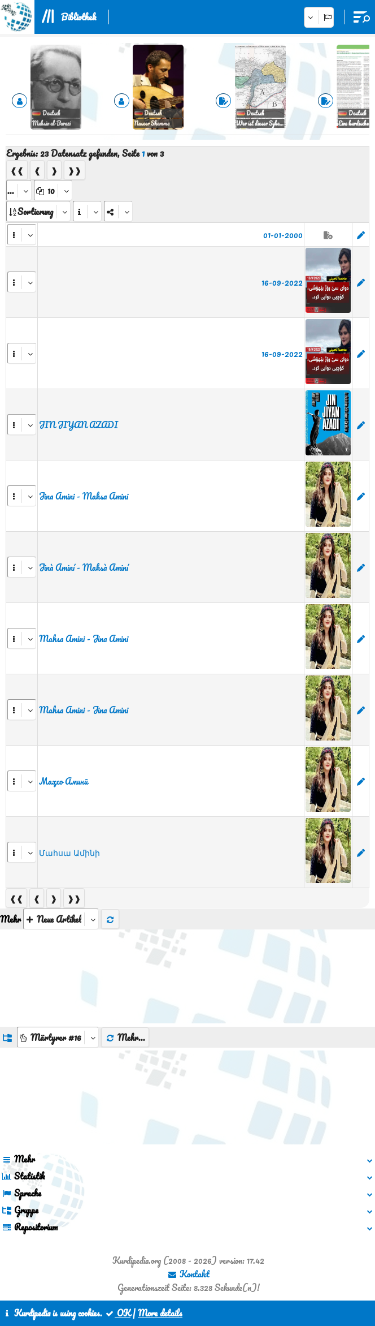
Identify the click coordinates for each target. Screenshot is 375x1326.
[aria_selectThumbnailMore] (61, 919)
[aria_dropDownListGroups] (58, 1037)
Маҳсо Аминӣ (63, 781)
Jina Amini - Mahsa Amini (83, 496)
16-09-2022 (282, 282)
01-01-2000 (283, 235)
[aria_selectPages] (19, 190)
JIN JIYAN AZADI (78, 425)
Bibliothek (78, 17)
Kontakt (188, 1274)
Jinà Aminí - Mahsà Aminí (83, 567)
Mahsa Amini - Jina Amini (83, 638)
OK (117, 1313)
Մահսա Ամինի (69, 852)
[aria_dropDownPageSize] (53, 190)
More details (160, 1313)
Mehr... (125, 1037)
